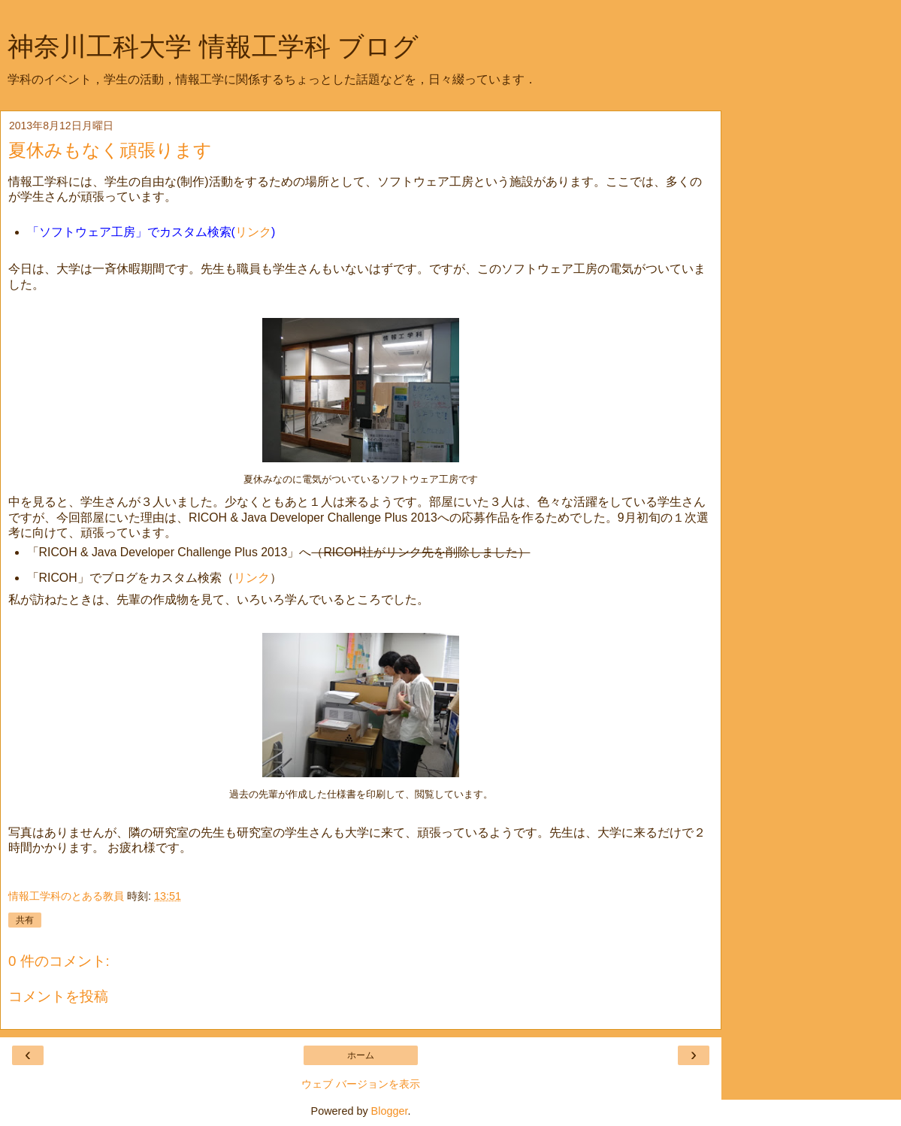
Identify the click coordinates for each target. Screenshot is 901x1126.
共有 (25, 920)
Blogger (389, 1111)
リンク (253, 232)
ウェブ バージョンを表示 (360, 1084)
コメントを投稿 (58, 996)
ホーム (360, 1055)
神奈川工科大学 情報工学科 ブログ (213, 46)
